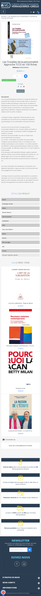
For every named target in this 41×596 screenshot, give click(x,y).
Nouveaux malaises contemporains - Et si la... (20, 346)
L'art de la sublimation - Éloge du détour (20, 303)
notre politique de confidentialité (22, 544)
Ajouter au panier (26, 76)
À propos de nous (11, 577)
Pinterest (23, 86)
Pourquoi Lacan (20, 388)
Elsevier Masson (6, 212)
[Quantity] (17, 76)
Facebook (17, 564)
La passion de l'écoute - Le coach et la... (20, 431)
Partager (18, 86)
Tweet (21, 86)
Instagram (24, 564)
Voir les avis (20, 91)
